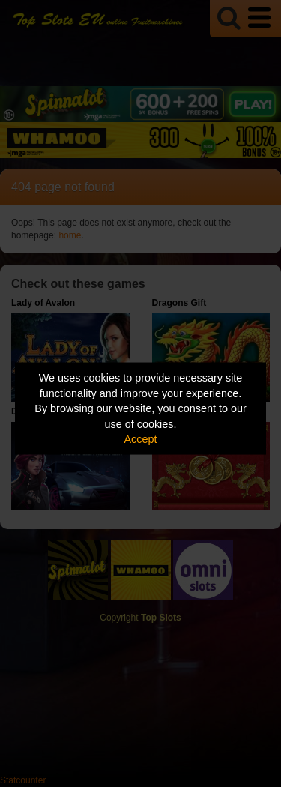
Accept (140, 439)
